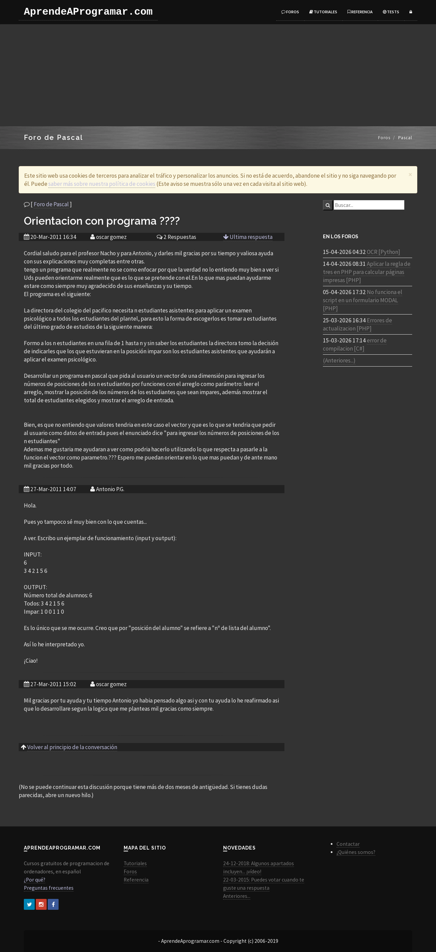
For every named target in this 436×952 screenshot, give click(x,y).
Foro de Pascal (51, 204)
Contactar (348, 844)
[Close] (410, 174)
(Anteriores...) (339, 360)
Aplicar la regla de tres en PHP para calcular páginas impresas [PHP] (366, 272)
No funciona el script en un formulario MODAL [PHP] (362, 300)
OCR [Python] (383, 252)
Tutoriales (323, 11)
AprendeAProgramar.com (88, 12)
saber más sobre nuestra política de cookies (101, 184)
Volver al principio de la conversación (72, 747)
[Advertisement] (218, 75)
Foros (290, 11)
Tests (391, 11)
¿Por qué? (34, 879)
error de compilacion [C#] (355, 344)
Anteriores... (236, 896)
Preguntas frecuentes (49, 888)
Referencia (360, 11)
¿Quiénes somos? (356, 852)
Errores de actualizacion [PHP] (357, 324)
